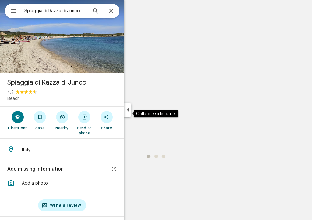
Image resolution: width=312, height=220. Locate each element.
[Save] (62, 120)
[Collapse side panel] (149, 110)
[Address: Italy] (84, 150)
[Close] (133, 11)
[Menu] (11, 10)
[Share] (128, 120)
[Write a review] (84, 205)
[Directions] (40, 120)
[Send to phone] (106, 122)
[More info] (136, 169)
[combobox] (71, 10)
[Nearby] (84, 120)
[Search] (117, 12)
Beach (35, 98)
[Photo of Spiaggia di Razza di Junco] (84, 36)
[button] (84, 183)
